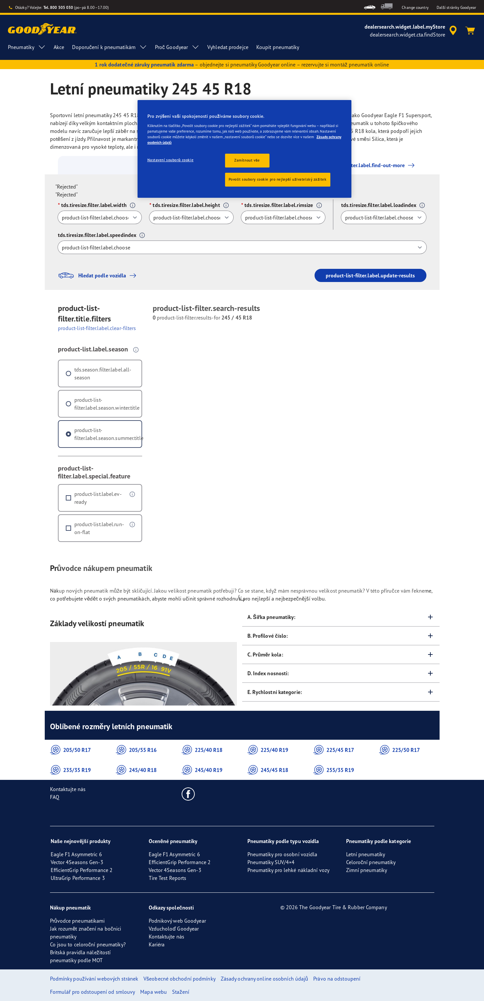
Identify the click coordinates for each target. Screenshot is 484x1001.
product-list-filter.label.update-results (370, 275)
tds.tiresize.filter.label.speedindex (97, 235)
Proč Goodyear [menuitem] (177, 47)
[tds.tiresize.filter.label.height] (191, 217)
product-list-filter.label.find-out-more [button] (359, 165)
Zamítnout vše (247, 160)
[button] (133, 205)
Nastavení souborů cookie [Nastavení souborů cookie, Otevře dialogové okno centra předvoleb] (170, 160)
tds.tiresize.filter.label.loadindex (379, 205)
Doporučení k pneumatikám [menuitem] (109, 47)
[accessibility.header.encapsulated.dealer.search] (412, 30)
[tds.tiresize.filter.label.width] (100, 217)
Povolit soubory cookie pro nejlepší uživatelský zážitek (278, 179)
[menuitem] (369, 6)
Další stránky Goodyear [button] (456, 7)
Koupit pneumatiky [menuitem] (277, 47)
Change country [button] (415, 7)
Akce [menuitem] (59, 47)
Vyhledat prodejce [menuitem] (227, 47)
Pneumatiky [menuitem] (27, 47)
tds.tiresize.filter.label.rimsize (278, 205)
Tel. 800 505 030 (58, 7)
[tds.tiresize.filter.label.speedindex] (242, 247)
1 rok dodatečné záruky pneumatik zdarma (144, 64)
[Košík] (470, 31)
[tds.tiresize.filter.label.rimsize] (283, 217)
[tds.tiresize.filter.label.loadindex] (383, 217)
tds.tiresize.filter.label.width (94, 205)
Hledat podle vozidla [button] (99, 275)
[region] (244, 149)
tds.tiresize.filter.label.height (186, 205)
